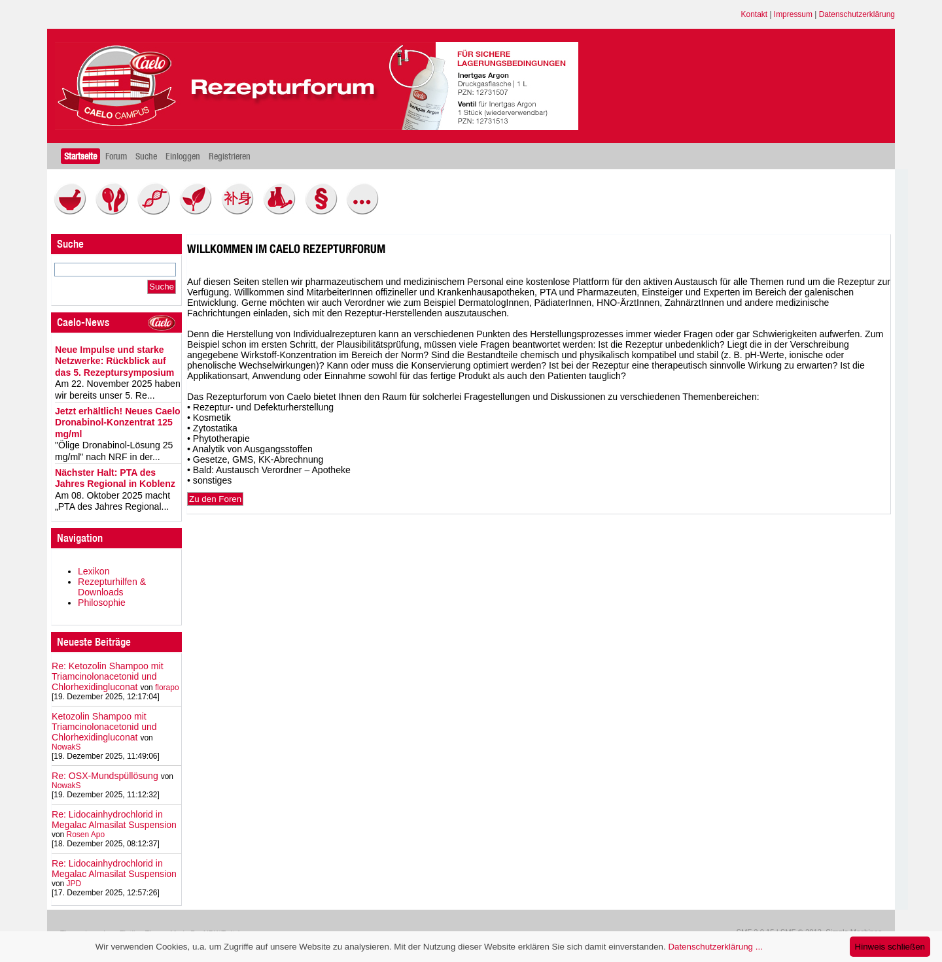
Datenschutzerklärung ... (715, 947)
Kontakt (754, 14)
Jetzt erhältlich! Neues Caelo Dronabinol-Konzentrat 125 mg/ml (118, 422)
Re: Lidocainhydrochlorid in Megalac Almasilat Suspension (114, 819)
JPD (74, 883)
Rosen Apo (86, 834)
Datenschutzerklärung (857, 14)
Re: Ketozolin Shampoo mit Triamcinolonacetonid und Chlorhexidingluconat (108, 676)
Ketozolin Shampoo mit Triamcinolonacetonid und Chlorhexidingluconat (104, 726)
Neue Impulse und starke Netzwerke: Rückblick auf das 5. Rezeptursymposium (114, 361)
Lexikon (94, 571)
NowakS (66, 747)
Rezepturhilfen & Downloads (112, 586)
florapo (167, 687)
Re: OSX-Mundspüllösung (105, 776)
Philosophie (102, 602)
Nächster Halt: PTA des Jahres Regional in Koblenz (115, 478)
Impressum (793, 14)
